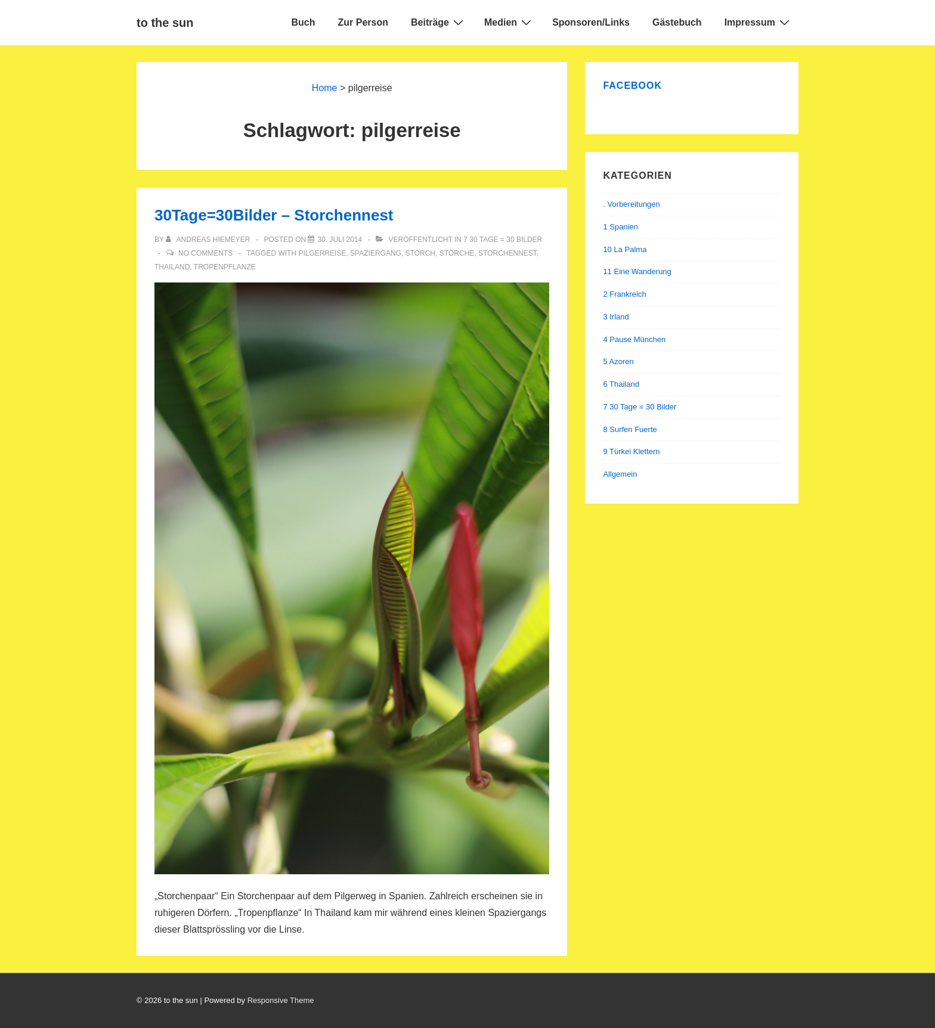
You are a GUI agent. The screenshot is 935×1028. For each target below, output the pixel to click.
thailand (172, 267)
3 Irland (616, 316)
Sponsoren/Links (591, 22)
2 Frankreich (624, 294)
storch (420, 253)
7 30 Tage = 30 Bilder (502, 239)
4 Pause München (634, 339)
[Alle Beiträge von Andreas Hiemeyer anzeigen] (209, 239)
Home (325, 88)
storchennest (507, 253)
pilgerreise (322, 253)
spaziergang (375, 253)
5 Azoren (618, 361)
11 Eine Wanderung (637, 271)
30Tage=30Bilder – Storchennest (274, 215)
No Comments (205, 253)
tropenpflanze (225, 267)
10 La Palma (624, 249)
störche (457, 253)
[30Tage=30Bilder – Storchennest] (339, 239)
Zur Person (363, 22)
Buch (303, 22)
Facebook (632, 85)
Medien (509, 22)
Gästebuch (677, 22)
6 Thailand (621, 384)
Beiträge (438, 22)
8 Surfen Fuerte (630, 429)
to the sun (165, 22)
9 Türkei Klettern (631, 451)
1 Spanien (620, 226)
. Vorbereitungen (631, 204)
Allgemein (620, 474)
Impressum (758, 22)
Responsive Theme (280, 1000)
